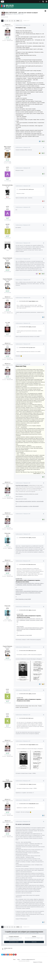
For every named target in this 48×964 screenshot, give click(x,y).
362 (7, 545)
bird (29, 718)
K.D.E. (7, 689)
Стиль (18, 959)
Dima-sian (7, 533)
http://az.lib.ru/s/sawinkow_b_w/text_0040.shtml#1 (27, 506)
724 (7, 334)
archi (7, 167)
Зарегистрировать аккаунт (13, 941)
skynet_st (10, 14)
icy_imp (7, 322)
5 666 (7, 37)
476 (7, 701)
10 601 (7, 270)
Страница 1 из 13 (26, 20)
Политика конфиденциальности (28, 959)
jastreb (7, 224)
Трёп (22, 14)
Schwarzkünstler (32, 803)
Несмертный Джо (7, 185)
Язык (14, 959)
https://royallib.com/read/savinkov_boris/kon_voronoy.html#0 (29, 501)
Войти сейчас (34, 941)
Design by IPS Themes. (37, 962)
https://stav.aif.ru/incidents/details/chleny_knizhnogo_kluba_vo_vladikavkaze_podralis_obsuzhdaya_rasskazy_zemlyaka (30, 620)
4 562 (7, 160)
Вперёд (18, 20)
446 (7, 197)
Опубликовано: (23, 25)
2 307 (7, 236)
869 (7, 179)
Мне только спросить (7, 147)
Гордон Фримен (7, 258)
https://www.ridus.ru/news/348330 (23, 599)
